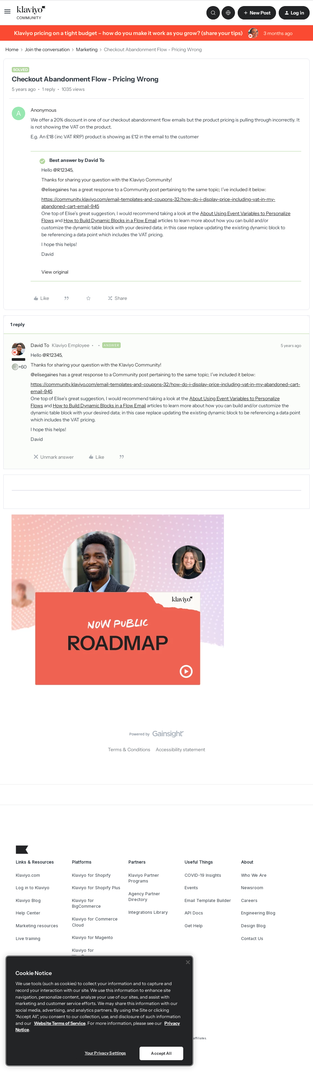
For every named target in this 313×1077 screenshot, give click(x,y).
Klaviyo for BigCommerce (86, 903)
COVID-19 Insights (203, 875)
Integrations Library (148, 912)
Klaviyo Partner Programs (143, 878)
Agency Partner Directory (144, 896)
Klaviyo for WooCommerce (88, 953)
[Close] (188, 962)
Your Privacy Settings (105, 1052)
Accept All (161, 1053)
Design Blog (253, 925)
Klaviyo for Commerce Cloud (95, 922)
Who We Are (254, 875)
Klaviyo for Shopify (91, 875)
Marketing (86, 49)
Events (191, 887)
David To (40, 345)
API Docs (194, 912)
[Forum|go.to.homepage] (31, 13)
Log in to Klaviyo (32, 887)
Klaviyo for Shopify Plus (96, 887)
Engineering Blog (258, 912)
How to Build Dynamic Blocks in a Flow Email (110, 220)
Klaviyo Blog (28, 900)
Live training (28, 938)
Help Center (28, 912)
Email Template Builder (208, 900)
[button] (7, 14)
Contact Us (252, 938)
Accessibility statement (180, 749)
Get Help (194, 925)
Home (11, 49)
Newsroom (252, 887)
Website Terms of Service (59, 1023)
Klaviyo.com (28, 875)
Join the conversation (47, 49)
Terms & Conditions (129, 749)
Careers (249, 900)
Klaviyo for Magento (92, 937)
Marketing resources (37, 925)
